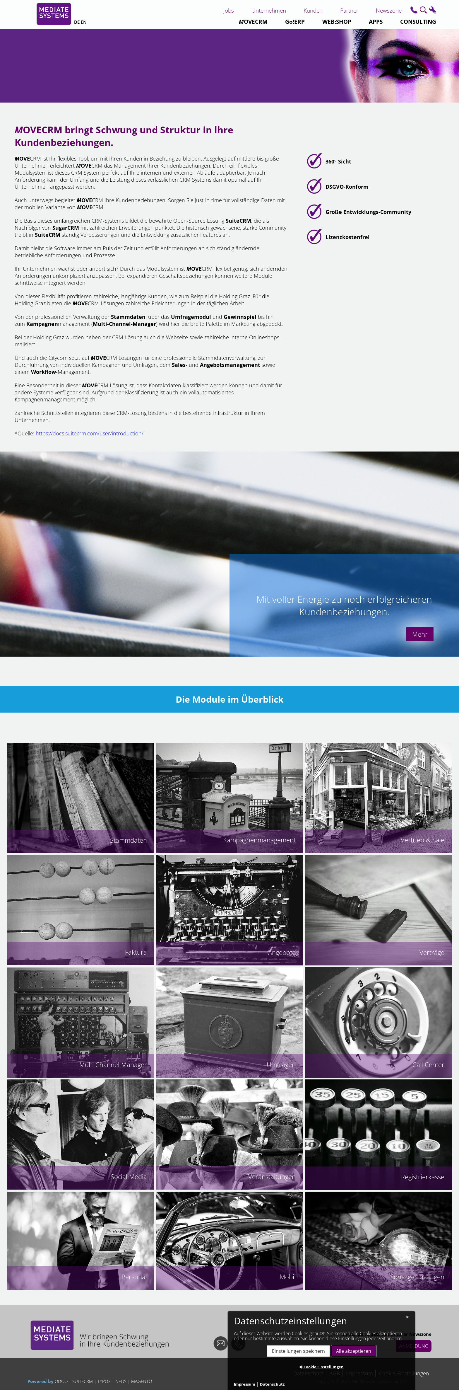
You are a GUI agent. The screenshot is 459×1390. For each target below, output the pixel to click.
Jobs (228, 10)
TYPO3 (104, 1381)
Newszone (389, 10)
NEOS (121, 1381)
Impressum (245, 1384)
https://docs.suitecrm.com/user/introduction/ (89, 433)
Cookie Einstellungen (321, 1366)
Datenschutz (272, 1384)
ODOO (62, 1381)
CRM (253, 21)
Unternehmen (268, 10)
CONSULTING (418, 21)
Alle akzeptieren (353, 1351)
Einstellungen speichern (298, 1351)
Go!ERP (295, 21)
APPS (376, 21)
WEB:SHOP (336, 21)
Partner (349, 10)
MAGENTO (141, 1381)
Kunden (313, 10)
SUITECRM (82, 1381)
